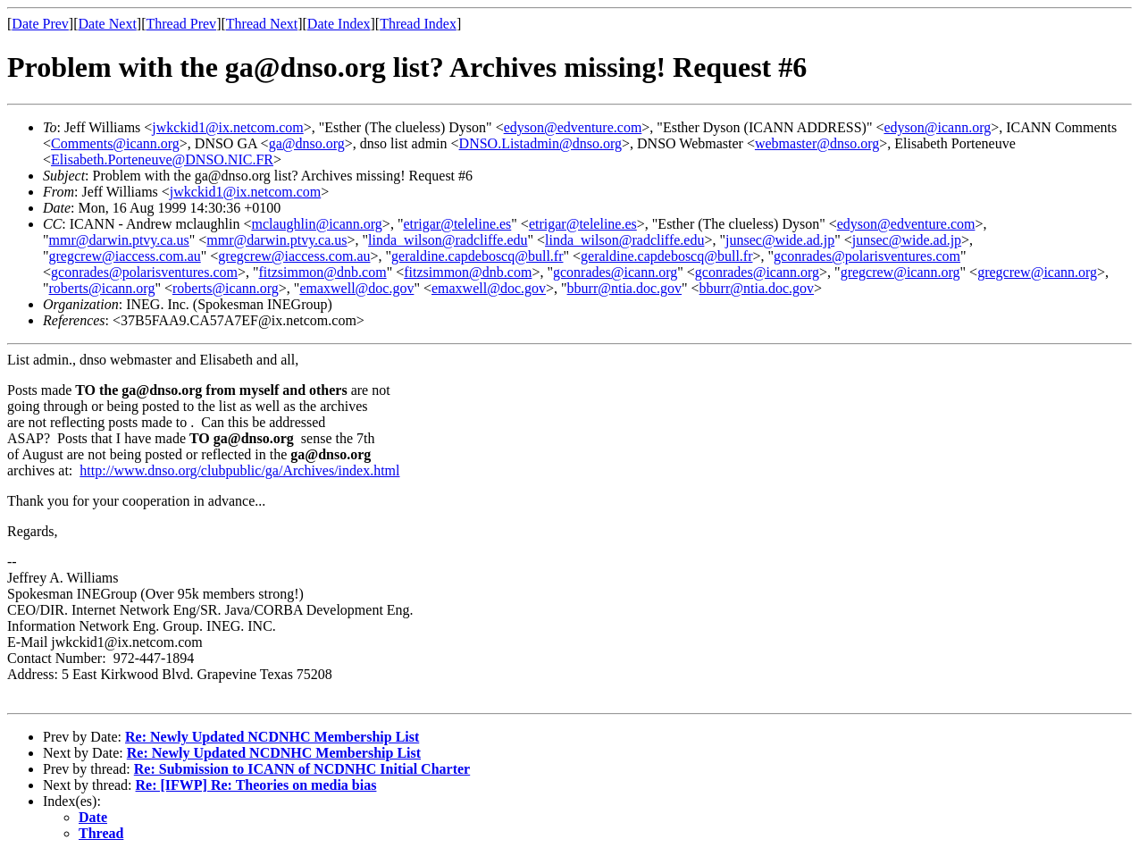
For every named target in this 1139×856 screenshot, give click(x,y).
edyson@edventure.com (573, 127)
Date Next (108, 23)
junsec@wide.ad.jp (779, 240)
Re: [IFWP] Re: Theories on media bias (256, 785)
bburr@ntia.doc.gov (624, 288)
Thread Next (261, 23)
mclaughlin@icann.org (316, 223)
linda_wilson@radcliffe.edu (447, 240)
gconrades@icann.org (615, 272)
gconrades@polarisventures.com (867, 256)
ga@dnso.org (307, 143)
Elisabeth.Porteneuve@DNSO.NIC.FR (162, 159)
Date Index (339, 23)
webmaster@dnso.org (817, 143)
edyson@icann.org (937, 127)
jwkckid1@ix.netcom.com (227, 127)
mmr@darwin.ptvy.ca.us (119, 240)
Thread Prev (181, 23)
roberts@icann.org (102, 288)
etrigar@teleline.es (457, 223)
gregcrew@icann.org (900, 272)
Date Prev (40, 23)
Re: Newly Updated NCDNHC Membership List (272, 736)
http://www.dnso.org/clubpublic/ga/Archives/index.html (239, 470)
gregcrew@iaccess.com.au (125, 256)
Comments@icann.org (115, 143)
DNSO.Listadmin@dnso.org (540, 143)
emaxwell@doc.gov (356, 288)
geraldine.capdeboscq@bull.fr (477, 256)
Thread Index (418, 23)
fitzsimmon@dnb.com (322, 272)
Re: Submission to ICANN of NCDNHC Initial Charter (302, 768)
